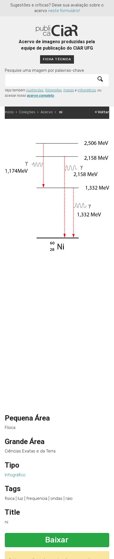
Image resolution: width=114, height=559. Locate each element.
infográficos (87, 90)
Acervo (47, 112)
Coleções (27, 112)
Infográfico (15, 474)
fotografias (53, 90)
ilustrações (34, 90)
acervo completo (40, 96)
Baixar (57, 539)
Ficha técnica (57, 59)
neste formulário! (64, 10)
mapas (68, 90)
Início (9, 112)
